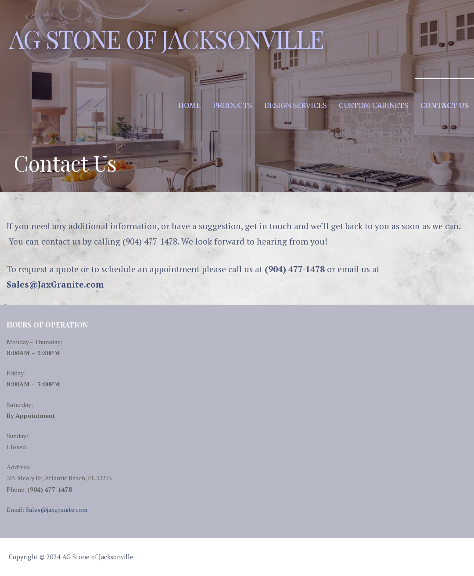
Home (189, 105)
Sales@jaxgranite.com (56, 509)
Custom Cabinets (373, 105)
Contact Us (444, 105)
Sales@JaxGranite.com (55, 284)
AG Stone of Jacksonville (166, 38)
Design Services (295, 105)
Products (232, 105)
